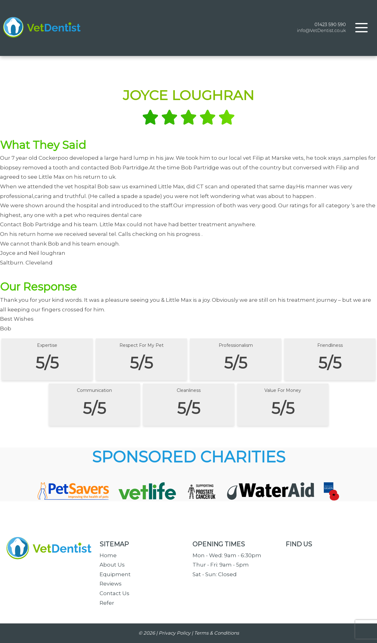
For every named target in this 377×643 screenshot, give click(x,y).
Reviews (111, 584)
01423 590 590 (330, 24)
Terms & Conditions (216, 633)
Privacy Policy (174, 633)
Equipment (115, 574)
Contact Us (114, 593)
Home (108, 555)
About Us (112, 565)
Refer (107, 603)
